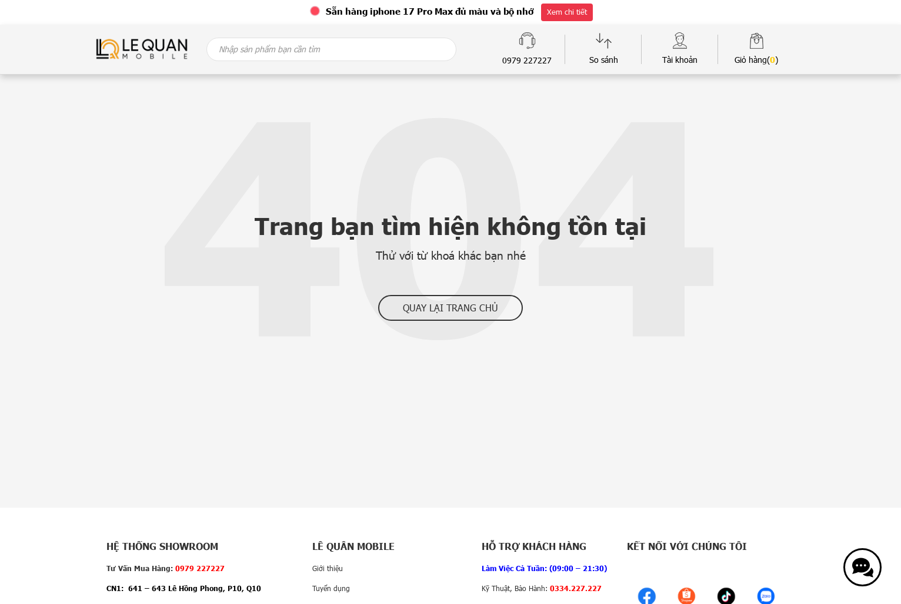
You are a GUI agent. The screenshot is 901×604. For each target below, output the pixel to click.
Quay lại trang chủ (450, 307)
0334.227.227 (576, 588)
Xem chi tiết (567, 11)
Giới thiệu (327, 568)
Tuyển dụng (331, 588)
